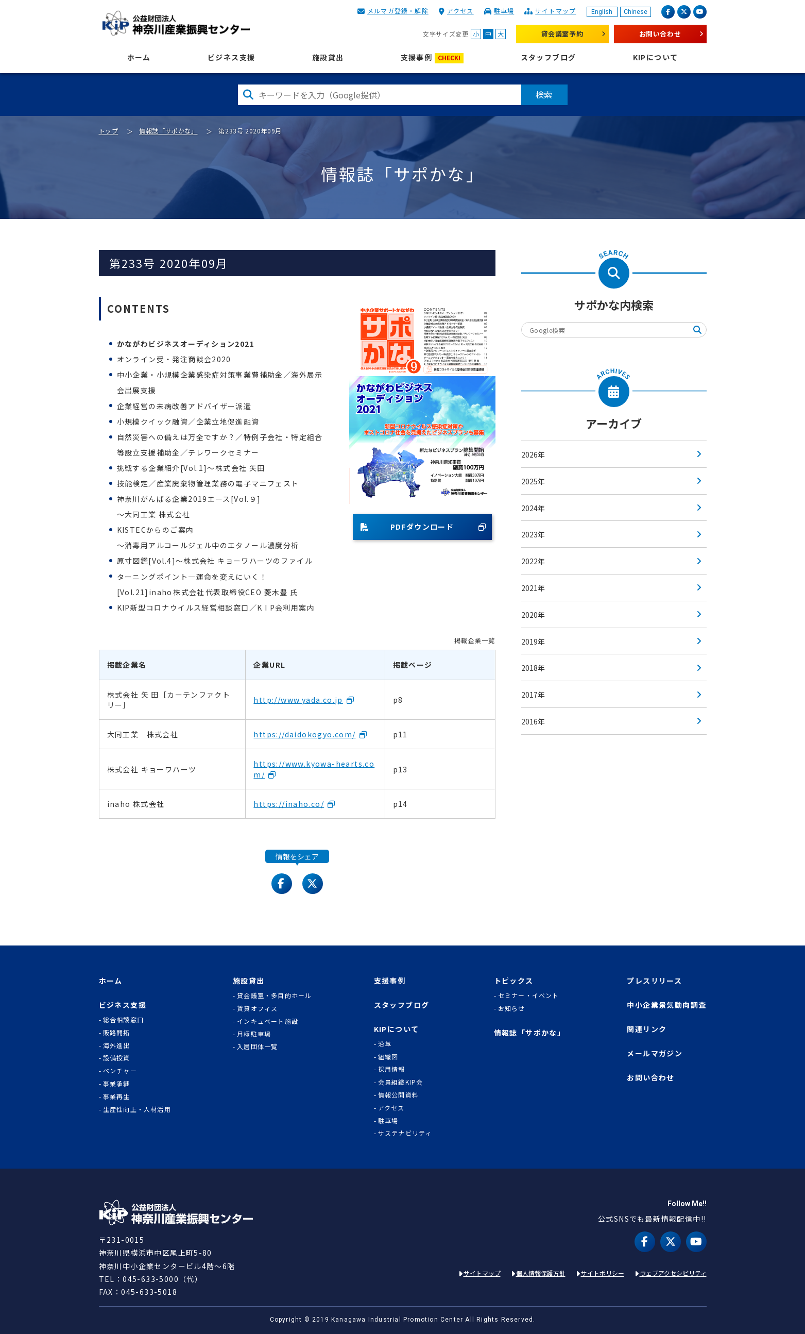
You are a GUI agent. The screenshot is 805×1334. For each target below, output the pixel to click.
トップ (108, 130)
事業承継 (116, 1083)
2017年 (533, 694)
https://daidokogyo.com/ (304, 734)
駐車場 (504, 10)
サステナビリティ (405, 1133)
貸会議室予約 (562, 34)
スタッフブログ (548, 57)
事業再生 (116, 1096)
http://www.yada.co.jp (297, 700)
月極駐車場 (254, 1034)
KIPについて (655, 57)
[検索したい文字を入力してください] (379, 95)
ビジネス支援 (231, 57)
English (601, 11)
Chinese (635, 11)
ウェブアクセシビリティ (673, 1273)
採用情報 (391, 1069)
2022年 (533, 561)
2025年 (533, 481)
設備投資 (116, 1058)
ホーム (139, 57)
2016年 (533, 721)
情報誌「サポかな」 (168, 130)
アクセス (460, 10)
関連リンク (646, 1029)
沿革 (384, 1044)
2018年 (533, 668)
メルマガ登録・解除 (398, 10)
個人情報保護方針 (541, 1273)
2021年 (533, 588)
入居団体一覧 (257, 1046)
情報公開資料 (398, 1095)
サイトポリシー (602, 1273)
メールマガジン (654, 1053)
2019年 (533, 641)
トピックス (514, 980)
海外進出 (116, 1045)
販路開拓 (116, 1032)
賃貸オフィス (257, 1008)
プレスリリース (654, 980)
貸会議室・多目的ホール (274, 995)
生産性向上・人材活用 (137, 1109)
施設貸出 (328, 57)
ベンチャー (120, 1071)
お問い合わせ (660, 34)
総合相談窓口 (123, 1020)
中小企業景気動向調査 (666, 1005)
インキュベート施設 (267, 1021)
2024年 (533, 508)
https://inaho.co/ (288, 804)
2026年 (533, 454)
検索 (544, 94)
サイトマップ (555, 10)
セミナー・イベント (528, 995)
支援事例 (432, 58)
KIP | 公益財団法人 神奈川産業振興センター (176, 23)
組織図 (388, 1057)
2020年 (533, 615)
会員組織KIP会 (400, 1082)
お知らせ (511, 1008)
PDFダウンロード (407, 526)
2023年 (533, 534)
